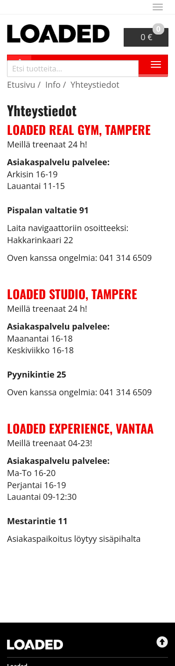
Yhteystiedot (94, 84)
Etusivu (21, 84)
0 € (152, 35)
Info (53, 84)
